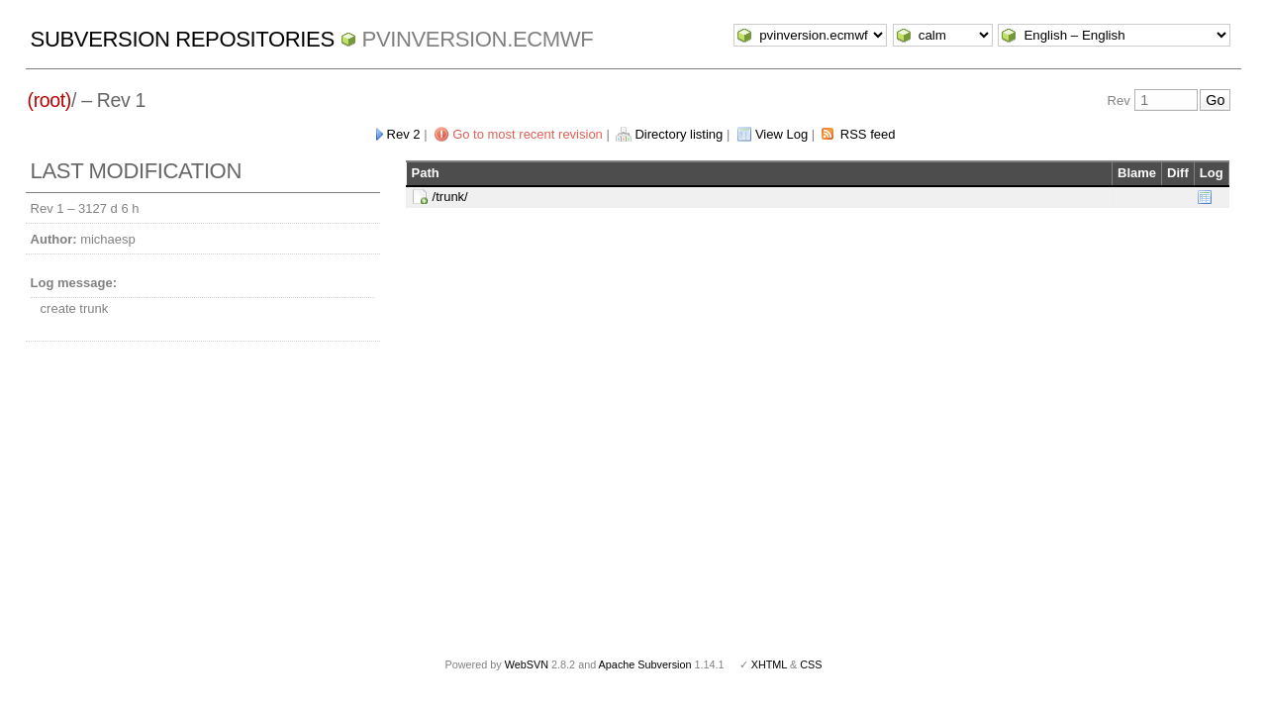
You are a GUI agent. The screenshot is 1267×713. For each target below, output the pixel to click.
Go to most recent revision (527, 134)
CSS (811, 664)
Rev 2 (404, 134)
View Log (781, 134)
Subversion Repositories (183, 39)
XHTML (769, 664)
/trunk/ (450, 196)
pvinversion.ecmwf (478, 39)
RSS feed (868, 134)
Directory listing (678, 134)
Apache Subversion (645, 664)
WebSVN (526, 664)
